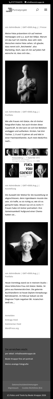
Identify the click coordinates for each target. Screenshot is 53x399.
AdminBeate (14, 27)
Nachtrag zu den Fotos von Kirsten (23, 24)
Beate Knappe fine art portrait (19, 358)
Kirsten (9, 109)
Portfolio (9, 115)
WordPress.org (12, 328)
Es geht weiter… (13, 182)
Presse (43, 27)
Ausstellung (10, 188)
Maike (8, 270)
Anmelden (10, 315)
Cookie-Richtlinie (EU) (32, 388)
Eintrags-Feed (11, 319)
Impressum (13, 388)
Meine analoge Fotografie (16, 364)
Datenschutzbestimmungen (25, 384)
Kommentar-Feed (13, 324)
